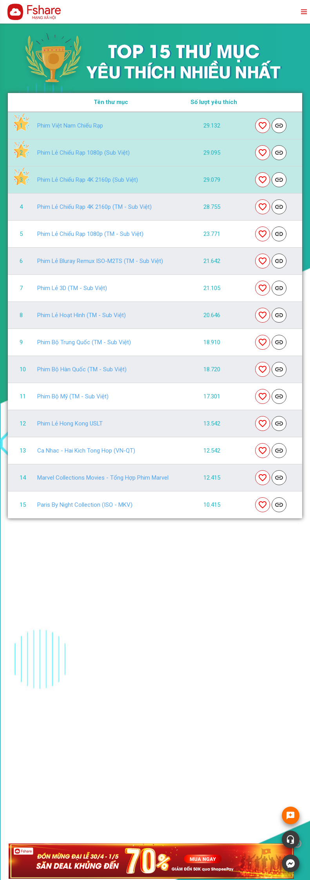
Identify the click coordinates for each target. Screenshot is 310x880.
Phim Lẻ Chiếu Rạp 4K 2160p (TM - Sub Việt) (94, 207)
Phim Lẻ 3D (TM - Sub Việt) (72, 288)
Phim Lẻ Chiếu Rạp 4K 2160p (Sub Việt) (87, 180)
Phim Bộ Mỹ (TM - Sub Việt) (73, 396)
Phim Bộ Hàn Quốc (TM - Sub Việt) (82, 369)
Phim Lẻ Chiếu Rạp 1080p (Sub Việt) (83, 153)
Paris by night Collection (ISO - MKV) (84, 505)
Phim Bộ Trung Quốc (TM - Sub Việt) (84, 342)
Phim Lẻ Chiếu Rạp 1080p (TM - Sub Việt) (90, 234)
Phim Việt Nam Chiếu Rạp (70, 125)
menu (303, 11)
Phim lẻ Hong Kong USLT (70, 423)
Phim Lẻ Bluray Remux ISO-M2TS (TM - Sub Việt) (100, 261)
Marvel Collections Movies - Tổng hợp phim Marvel (103, 478)
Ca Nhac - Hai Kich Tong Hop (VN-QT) (86, 450)
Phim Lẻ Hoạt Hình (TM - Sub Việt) (81, 315)
